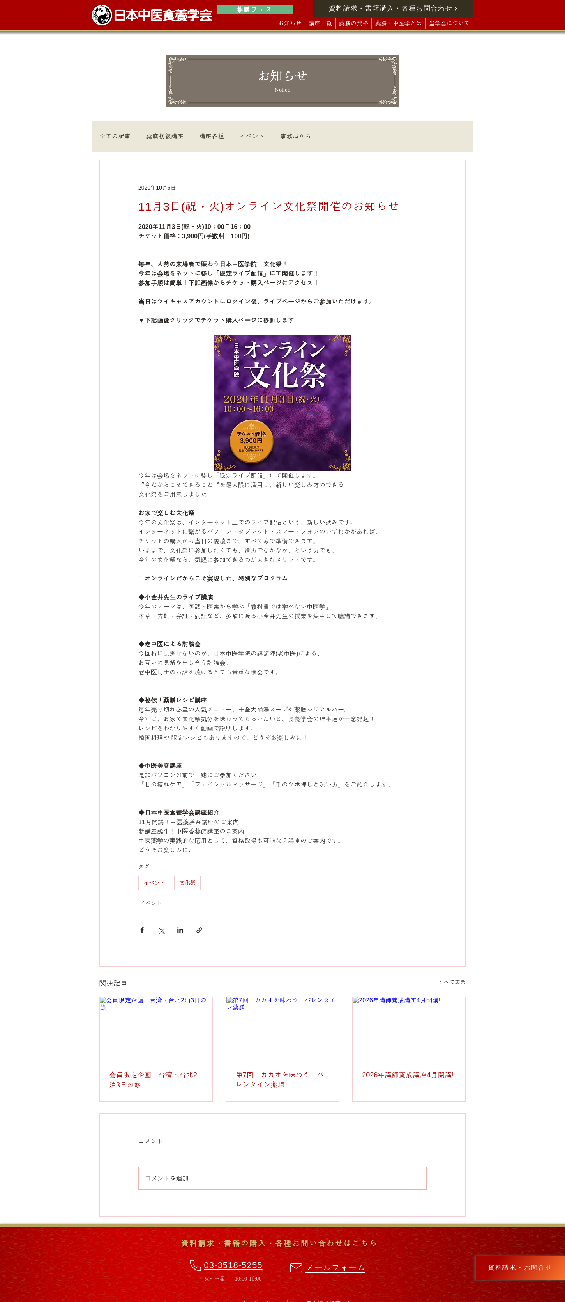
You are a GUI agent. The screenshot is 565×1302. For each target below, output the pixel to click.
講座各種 (211, 136)
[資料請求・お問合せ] (520, 1268)
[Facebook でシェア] (142, 930)
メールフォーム (335, 1268)
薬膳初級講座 (165, 136)
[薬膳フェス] (255, 9)
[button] (320, 23)
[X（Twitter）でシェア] (161, 930)
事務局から (295, 136)
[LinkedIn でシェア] (180, 930)
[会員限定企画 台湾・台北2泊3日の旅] (156, 1028)
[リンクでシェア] (199, 930)
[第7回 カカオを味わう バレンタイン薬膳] (282, 1028)
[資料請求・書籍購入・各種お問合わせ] (393, 8)
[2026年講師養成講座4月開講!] (409, 1028)
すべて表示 (452, 982)
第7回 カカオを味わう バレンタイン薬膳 (280, 1080)
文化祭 (187, 882)
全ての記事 (115, 136)
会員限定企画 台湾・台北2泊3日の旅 (153, 1080)
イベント (252, 136)
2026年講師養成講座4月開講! (408, 1075)
